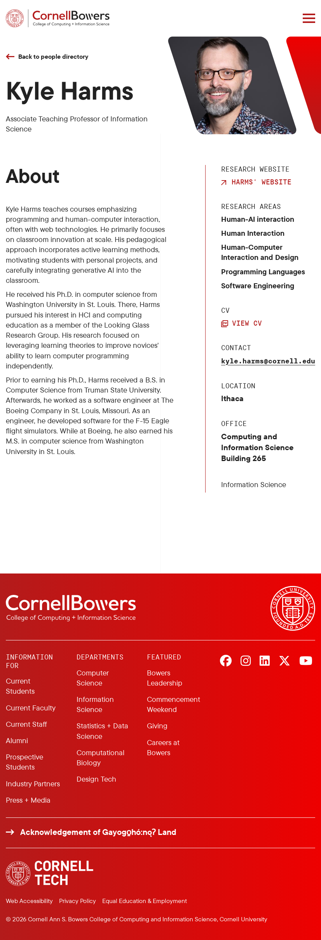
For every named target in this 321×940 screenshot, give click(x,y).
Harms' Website (261, 181)
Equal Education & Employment (144, 901)
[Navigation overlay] (309, 18)
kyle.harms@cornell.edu (268, 360)
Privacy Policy (77, 901)
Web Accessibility (29, 901)
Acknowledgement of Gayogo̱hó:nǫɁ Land (98, 832)
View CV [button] (247, 323)
